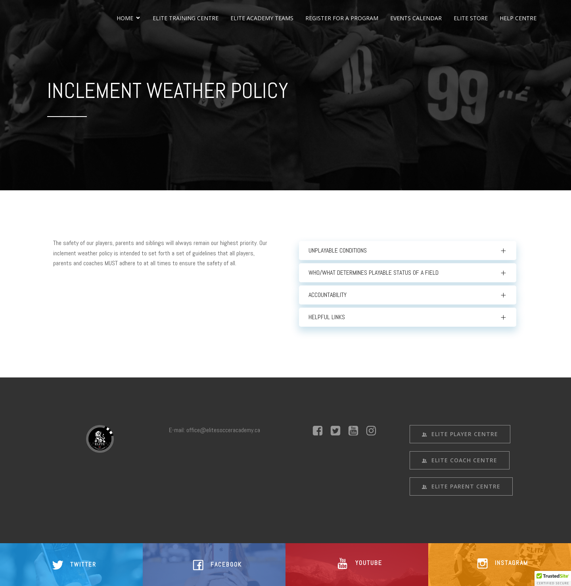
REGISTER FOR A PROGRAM (341, 18)
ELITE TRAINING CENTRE (185, 18)
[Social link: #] (321, 431)
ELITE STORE (471, 18)
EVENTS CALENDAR (416, 18)
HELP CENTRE (518, 18)
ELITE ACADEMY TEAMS (261, 18)
